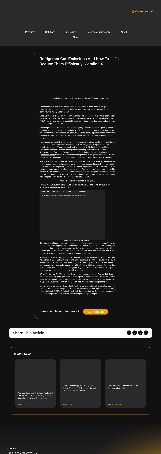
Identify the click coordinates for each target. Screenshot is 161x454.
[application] (72, 215)
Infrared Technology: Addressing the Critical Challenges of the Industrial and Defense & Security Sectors (79, 388)
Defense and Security (98, 32)
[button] (129, 332)
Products (30, 32)
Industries (71, 32)
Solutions (50, 32)
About (124, 32)
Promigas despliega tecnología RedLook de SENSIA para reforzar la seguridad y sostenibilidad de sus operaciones (35, 395)
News (76, 37)
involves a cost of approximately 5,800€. (73, 177)
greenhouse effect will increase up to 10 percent (79, 133)
